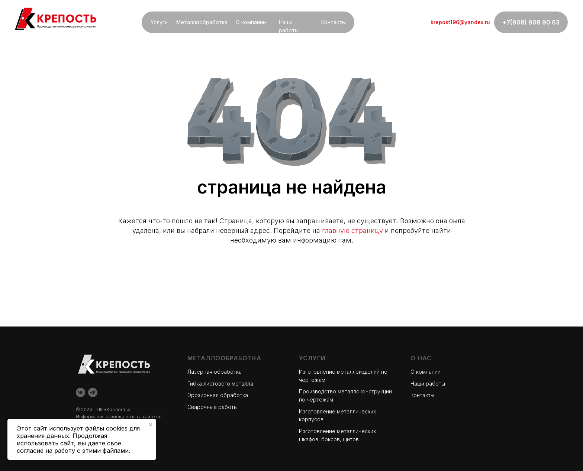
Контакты (333, 22)
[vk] (80, 392)
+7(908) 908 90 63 (531, 22)
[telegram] (92, 392)
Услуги (159, 22)
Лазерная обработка (214, 371)
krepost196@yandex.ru (460, 22)
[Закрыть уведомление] (150, 424)
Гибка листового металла (220, 383)
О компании (251, 22)
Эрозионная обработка (217, 395)
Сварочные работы (212, 407)
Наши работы (427, 383)
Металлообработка (202, 22)
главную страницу (352, 230)
